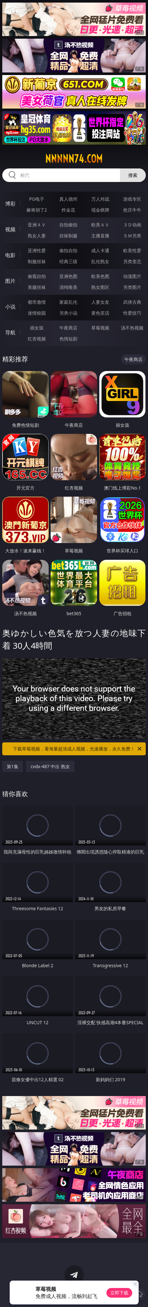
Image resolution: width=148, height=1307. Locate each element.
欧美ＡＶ (100, 225)
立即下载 (119, 1293)
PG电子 (36, 199)
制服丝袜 (37, 261)
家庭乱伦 (68, 302)
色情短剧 (68, 339)
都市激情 (37, 302)
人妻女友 (100, 302)
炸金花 (68, 210)
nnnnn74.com (74, 158)
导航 (10, 332)
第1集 (12, 766)
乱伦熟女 (100, 261)
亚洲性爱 (37, 250)
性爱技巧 (132, 313)
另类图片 (132, 287)
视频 (10, 229)
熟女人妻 (37, 236)
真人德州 (68, 199)
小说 (10, 306)
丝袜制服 (68, 236)
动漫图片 (132, 276)
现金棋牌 (100, 210)
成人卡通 (100, 250)
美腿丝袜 (37, 287)
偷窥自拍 (37, 276)
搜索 (132, 175)
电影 (10, 255)
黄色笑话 (100, 313)
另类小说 (68, 313)
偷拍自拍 (68, 250)
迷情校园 (37, 313)
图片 (10, 280)
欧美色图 (100, 276)
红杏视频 (37, 339)
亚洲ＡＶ (37, 225)
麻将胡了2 (36, 210)
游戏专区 (132, 199)
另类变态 (132, 261)
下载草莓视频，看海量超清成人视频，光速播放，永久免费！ (78, 749)
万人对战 (100, 199)
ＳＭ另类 (132, 236)
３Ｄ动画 (132, 225)
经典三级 (68, 261)
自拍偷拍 (68, 225)
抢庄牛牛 (132, 210)
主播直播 (100, 236)
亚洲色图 (68, 276)
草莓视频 (100, 328)
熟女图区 (100, 287)
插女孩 (37, 328)
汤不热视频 (132, 328)
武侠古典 (132, 302)
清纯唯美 (68, 287)
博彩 (10, 203)
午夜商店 (68, 328)
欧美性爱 (132, 250)
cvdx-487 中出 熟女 (50, 766)
